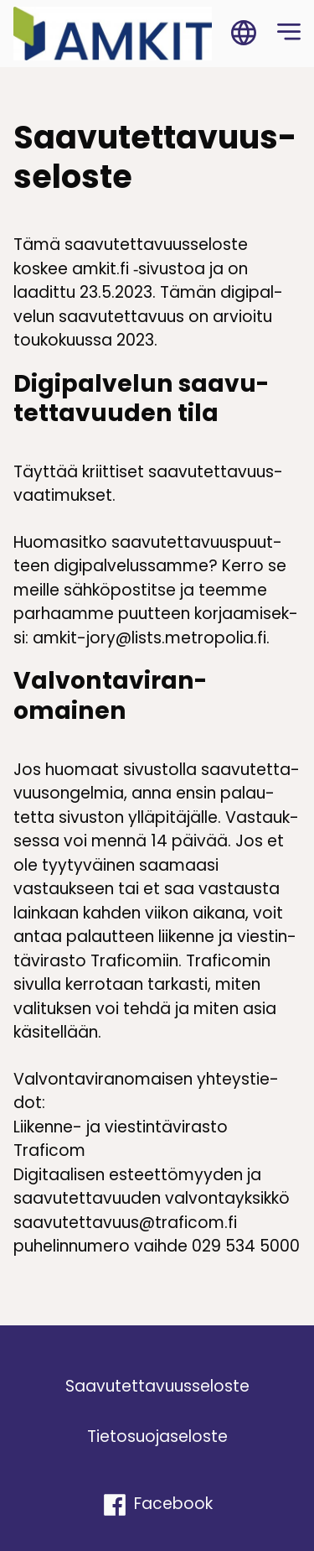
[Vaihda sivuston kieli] (244, 33)
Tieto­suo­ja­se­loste (157, 1436)
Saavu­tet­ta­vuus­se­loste (157, 1386)
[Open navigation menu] (288, 33)
